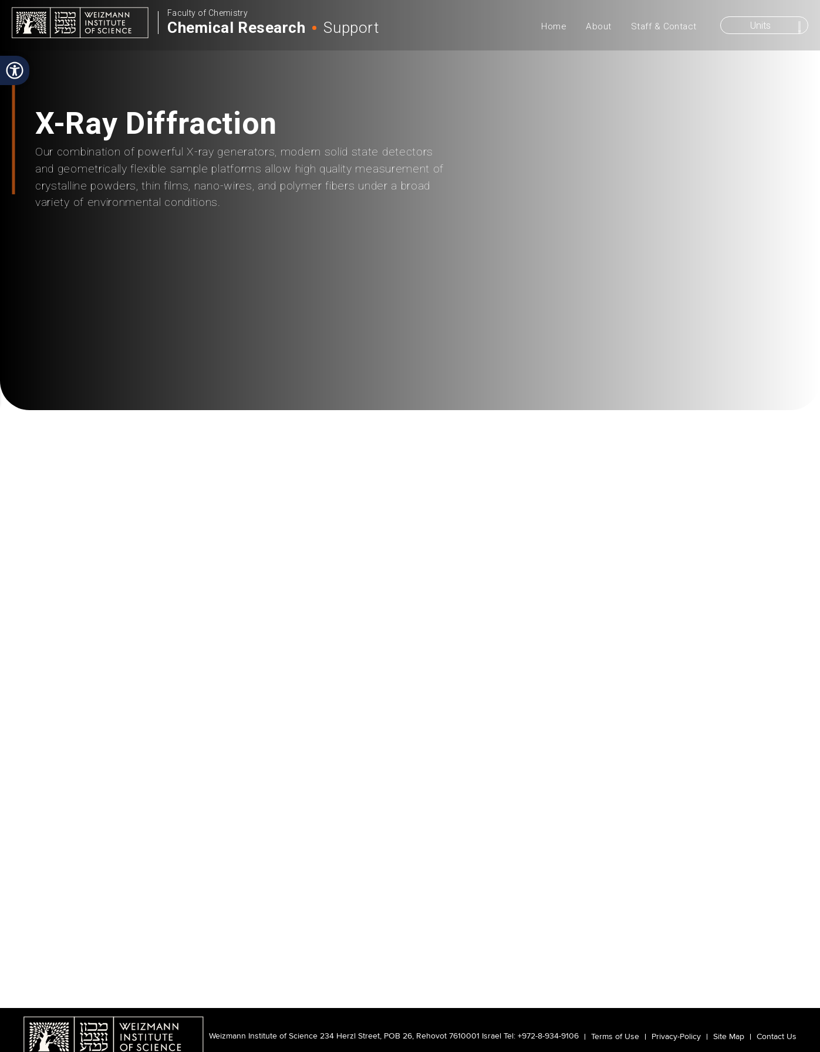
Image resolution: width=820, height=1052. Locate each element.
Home (553, 26)
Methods (206, 351)
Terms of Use (615, 1036)
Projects (271, 351)
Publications (540, 351)
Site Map (728, 1036)
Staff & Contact (664, 26)
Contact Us (777, 1036)
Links (677, 351)
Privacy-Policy (676, 1036)
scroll (410, 302)
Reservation (748, 351)
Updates (467, 351)
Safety (402, 351)
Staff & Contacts (612, 351)
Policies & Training (336, 352)
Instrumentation (125, 351)
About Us (49, 351)
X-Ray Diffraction (234, 390)
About (598, 26)
